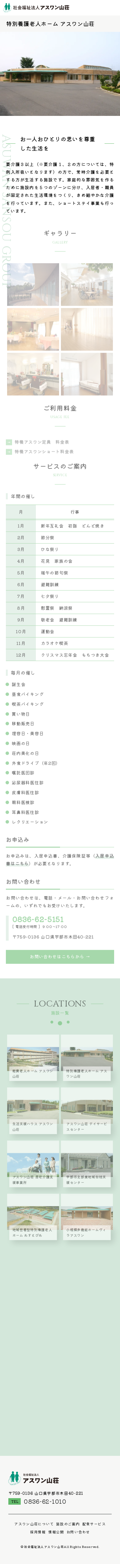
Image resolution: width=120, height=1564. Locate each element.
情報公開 (56, 1531)
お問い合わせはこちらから (57, 960)
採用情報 (38, 1531)
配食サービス (94, 1523)
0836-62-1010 (45, 1501)
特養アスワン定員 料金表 (42, 449)
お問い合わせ (78, 1531)
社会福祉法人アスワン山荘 (36, 7)
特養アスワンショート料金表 (44, 458)
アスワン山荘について (34, 1523)
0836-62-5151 (37, 922)
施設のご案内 (67, 1523)
